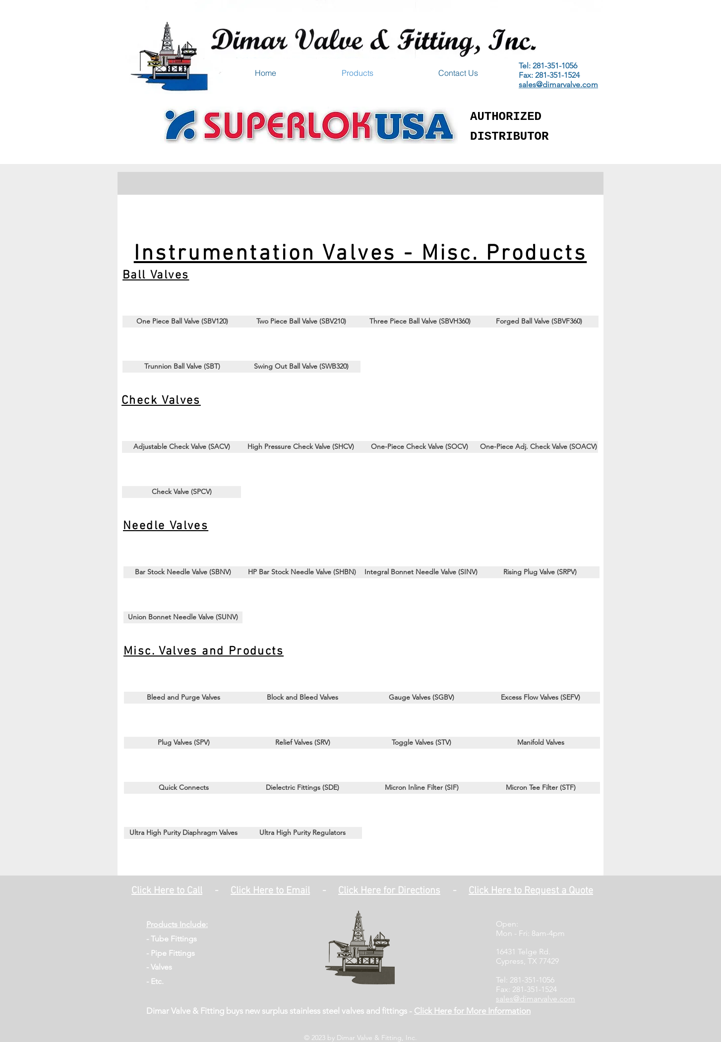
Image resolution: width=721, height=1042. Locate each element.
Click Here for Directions (389, 891)
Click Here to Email (270, 891)
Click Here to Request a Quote (531, 891)
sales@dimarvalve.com (558, 84)
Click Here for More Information (472, 1011)
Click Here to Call (166, 891)
